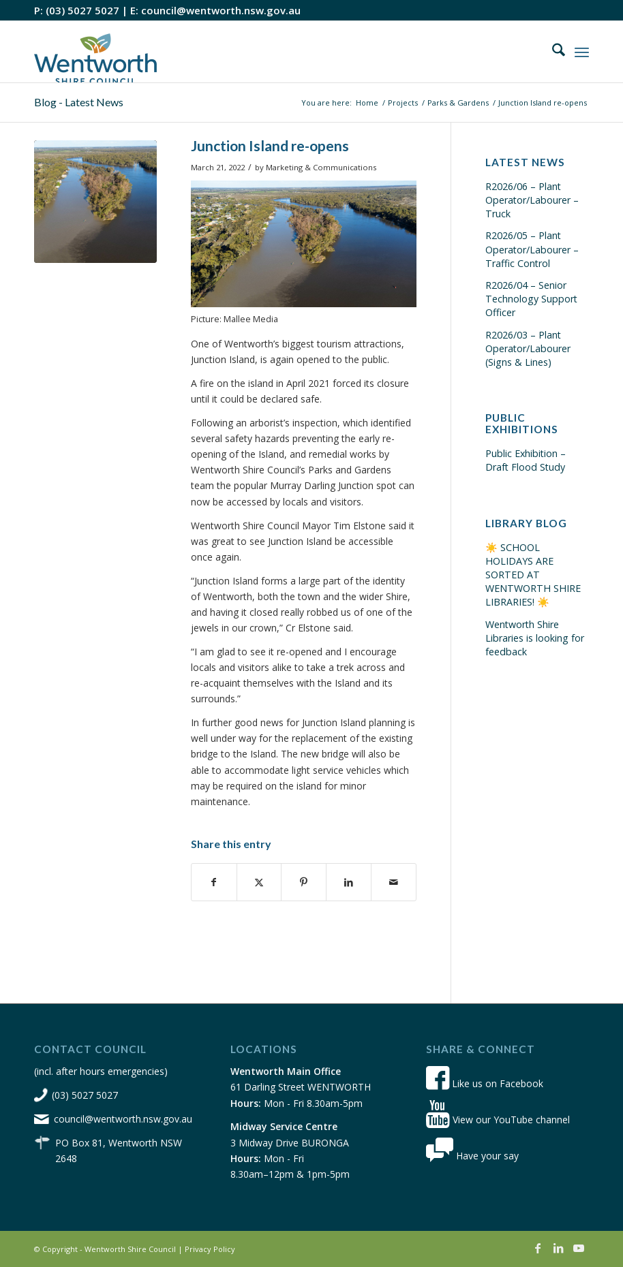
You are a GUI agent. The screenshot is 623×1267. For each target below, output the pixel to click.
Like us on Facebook (484, 1083)
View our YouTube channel (498, 1119)
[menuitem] (551, 51)
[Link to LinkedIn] (558, 1248)
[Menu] (582, 51)
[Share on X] (259, 882)
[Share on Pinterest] (304, 882)
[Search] (551, 51)
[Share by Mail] (393, 882)
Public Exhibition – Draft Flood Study (525, 460)
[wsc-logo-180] (95, 51)
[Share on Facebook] (214, 882)
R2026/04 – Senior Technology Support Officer (531, 299)
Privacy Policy (210, 1249)
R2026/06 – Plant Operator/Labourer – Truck (532, 200)
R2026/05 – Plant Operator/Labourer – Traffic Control (532, 249)
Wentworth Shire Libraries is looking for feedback (534, 638)
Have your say (472, 1155)
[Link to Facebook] (538, 1248)
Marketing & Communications (321, 167)
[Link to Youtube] (578, 1248)
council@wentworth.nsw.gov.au (221, 10)
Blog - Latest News (78, 101)
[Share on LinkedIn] (348, 882)
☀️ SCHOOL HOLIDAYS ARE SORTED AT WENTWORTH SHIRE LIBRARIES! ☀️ (533, 575)
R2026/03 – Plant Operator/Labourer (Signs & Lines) (528, 348)
